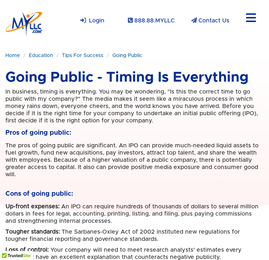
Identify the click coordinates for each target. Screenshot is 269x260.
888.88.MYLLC (154, 20)
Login (96, 20)
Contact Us (213, 20)
